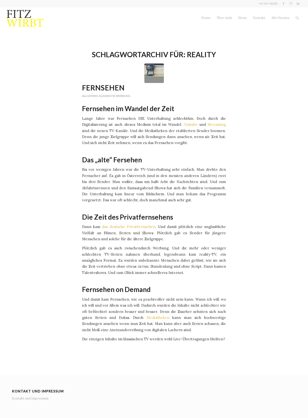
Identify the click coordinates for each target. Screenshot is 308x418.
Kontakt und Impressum (30, 398)
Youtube (191, 124)
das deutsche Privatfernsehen (128, 226)
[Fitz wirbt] (25, 18)
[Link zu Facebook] (283, 3)
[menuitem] (205, 18)
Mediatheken (158, 317)
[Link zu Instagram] (290, 3)
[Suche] (297, 18)
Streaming (217, 124)
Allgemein (90, 96)
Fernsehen (103, 87)
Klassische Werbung (114, 96)
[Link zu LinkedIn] (298, 3)
